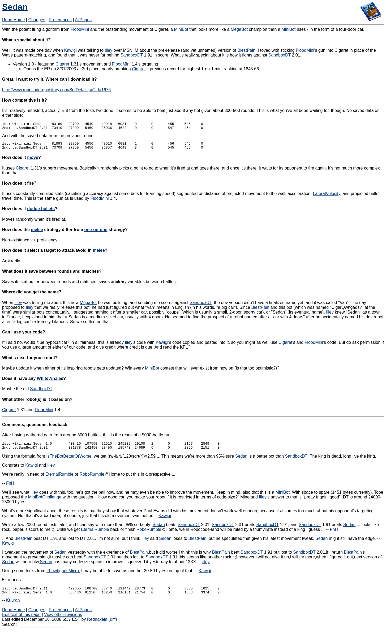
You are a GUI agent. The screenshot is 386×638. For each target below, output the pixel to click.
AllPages (83, 20)
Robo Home (13, 20)
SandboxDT (132, 55)
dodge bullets (41, 212)
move (32, 160)
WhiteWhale (49, 381)
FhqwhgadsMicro (62, 575)
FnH (10, 488)
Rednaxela (97, 625)
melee (37, 233)
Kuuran (13, 606)
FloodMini (80, 29)
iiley (206, 566)
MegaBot (239, 29)
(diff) (113, 625)
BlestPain (246, 50)
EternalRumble (59, 479)
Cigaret (62, 64)
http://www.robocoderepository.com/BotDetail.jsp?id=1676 (56, 90)
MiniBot (181, 29)
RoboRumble (92, 479)
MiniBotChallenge (44, 502)
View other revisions (63, 621)
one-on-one (95, 233)
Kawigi (70, 50)
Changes (36, 20)
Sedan (15, 7)
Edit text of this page (21, 621)
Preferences (60, 20)
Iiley (108, 50)
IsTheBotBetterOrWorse (68, 461)
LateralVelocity (326, 196)
